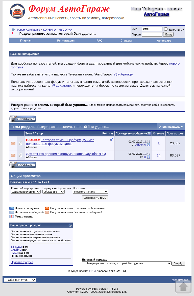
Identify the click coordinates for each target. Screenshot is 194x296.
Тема (29, 133)
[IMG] (14, 252)
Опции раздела (169, 126)
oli (144, 156)
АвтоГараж (156, 14)
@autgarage (123, 74)
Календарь (163, 40)
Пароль (136, 34)
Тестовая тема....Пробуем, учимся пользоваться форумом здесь (60, 142)
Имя (134, 28)
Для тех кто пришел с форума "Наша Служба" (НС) (66, 154)
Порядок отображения (56, 188)
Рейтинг (107, 133)
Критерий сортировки (25, 188)
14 (159, 155)
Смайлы (16, 249)
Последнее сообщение (131, 133)
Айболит (31, 147)
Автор (38, 133)
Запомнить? (174, 29)
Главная (26, 40)
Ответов (158, 133)
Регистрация (66, 40)
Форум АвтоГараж (28, 29)
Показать (79, 188)
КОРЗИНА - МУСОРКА (57, 29)
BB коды (16, 246)
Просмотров (175, 133)
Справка (126, 40)
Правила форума (22, 262)
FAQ (100, 40)
